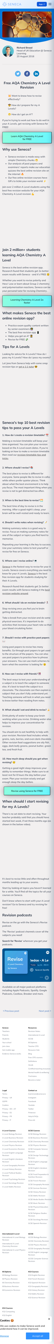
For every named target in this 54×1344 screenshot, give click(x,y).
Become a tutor (34, 1080)
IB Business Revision (10, 1286)
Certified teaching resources (39, 1069)
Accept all (37, 1335)
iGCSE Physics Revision (37, 1245)
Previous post (10, 1010)
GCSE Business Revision (38, 1138)
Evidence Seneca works (11, 1054)
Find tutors (32, 1076)
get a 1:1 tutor (26, 366)
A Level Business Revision (12, 1138)
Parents (5, 1035)
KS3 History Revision (36, 1290)
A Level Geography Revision (13, 1165)
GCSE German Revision (37, 1188)
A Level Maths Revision (11, 1187)
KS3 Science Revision (36, 1297)
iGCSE (30, 1039)
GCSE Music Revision (36, 1203)
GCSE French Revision (37, 1181)
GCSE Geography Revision (38, 1184)
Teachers (6, 1031)
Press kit (31, 1120)
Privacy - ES (7, 1113)
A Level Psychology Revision (13, 1179)
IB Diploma (32, 1042)
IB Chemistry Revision (11, 1283)
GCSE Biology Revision (37, 1134)
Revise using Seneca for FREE (27, 790)
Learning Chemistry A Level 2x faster (27, 301)
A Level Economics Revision (13, 1149)
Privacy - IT (6, 1120)
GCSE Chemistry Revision (38, 1141)
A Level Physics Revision (12, 1145)
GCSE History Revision (37, 1192)
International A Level (36, 1035)
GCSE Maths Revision (36, 1196)
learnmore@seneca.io (37, 1094)
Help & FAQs (33, 1116)
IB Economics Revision (11, 1290)
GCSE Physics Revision (37, 1145)
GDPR (4, 1101)
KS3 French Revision (36, 1279)
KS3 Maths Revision (36, 1294)
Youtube (31, 1105)
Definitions (32, 1061)
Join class (6, 1046)
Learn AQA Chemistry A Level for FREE (27, 138)
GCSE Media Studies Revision (40, 1199)
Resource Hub (33, 1050)
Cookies (5, 1105)
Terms (4, 1094)
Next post (45, 1010)
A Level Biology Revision (12, 1134)
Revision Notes (34, 1031)
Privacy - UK (7, 1098)
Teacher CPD (33, 1046)
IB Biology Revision (9, 1275)
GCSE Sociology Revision (38, 1219)
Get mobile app (8, 1050)
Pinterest (31, 1113)
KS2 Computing (8, 1311)
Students (5, 1039)
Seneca (6, 566)
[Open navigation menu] (50, 4)
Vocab (30, 1065)
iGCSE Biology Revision (37, 1237)
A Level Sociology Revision (13, 1183)
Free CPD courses (35, 1057)
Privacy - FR (7, 1116)
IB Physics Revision (10, 1279)
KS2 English (7, 1315)
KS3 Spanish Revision (36, 1283)
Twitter (31, 1109)
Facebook (32, 1101)
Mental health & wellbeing (38, 1072)
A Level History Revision (12, 1169)
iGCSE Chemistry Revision (38, 1241)
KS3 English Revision (36, 1275)
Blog (30, 1054)
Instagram (32, 1098)
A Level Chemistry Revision (13, 1141)
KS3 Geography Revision (38, 1286)
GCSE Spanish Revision (37, 1223)
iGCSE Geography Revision (39, 1248)
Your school (6, 1042)
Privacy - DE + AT (9, 1109)
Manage (4, 1335)
